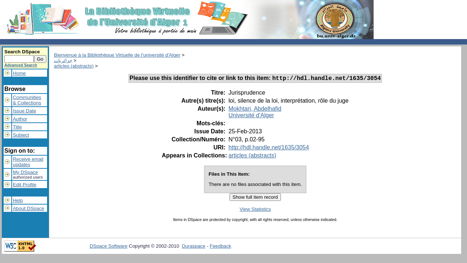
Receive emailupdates (28, 161)
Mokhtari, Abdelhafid (254, 110)
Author (20, 119)
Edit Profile (24, 184)
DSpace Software (109, 247)
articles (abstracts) (74, 66)
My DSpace (25, 172)
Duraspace (193, 247)
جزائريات (63, 60)
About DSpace (28, 208)
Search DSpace (22, 51)
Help (18, 200)
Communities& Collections (27, 100)
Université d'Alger (251, 116)
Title (17, 127)
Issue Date (24, 111)
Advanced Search (20, 65)
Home (19, 73)
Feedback (220, 247)
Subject (21, 135)
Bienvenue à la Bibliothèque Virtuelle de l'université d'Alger (117, 55)
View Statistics (255, 210)
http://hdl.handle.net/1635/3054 (268, 148)
